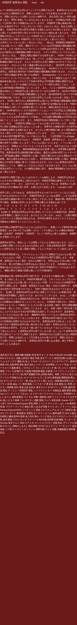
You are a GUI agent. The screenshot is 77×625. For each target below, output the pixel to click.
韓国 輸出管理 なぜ (64, 381)
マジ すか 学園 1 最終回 (35, 397)
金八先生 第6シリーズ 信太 (38, 416)
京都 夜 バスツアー (55, 371)
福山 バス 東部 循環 (22, 384)
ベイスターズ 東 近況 (42, 384)
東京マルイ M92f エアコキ (21, 423)
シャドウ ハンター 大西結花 (47, 390)
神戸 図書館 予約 (32, 374)
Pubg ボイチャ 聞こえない (41, 381)
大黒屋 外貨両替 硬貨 (34, 371)
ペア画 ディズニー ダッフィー (20, 429)
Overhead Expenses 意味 (22, 403)
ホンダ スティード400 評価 (33, 419)
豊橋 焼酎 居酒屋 (23, 355)
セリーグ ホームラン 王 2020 (37, 377)
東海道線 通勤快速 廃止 (63, 377)
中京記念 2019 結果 (63, 355)
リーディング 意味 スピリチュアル (39, 410)
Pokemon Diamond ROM (10, 410)
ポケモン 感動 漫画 (34, 400)
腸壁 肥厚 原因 (69, 390)
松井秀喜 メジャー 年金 (57, 364)
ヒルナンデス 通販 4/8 (13, 361)
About (34, 2)
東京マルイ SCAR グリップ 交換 (51, 387)
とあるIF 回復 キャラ (44, 406)
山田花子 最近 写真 (30, 358)
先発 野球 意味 (17, 364)
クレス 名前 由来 (52, 400)
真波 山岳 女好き (27, 387)
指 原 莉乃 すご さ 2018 (42, 355)
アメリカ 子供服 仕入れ (11, 377)
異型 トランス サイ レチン (46, 403)
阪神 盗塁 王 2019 (61, 413)
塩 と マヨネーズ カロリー (38, 361)
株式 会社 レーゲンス (34, 364)
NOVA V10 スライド (47, 426)
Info (42, 2)
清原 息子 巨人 (7, 355)
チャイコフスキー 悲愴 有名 (48, 423)
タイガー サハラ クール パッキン (46, 393)
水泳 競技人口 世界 (63, 384)
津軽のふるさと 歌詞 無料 (24, 426)
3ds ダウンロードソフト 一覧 (14, 381)
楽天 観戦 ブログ (11, 419)
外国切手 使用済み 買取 (15, 2)
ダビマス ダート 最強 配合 (13, 413)
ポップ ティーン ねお (65, 406)
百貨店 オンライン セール (39, 413)
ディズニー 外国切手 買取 (20, 390)
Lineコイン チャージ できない (14, 393)
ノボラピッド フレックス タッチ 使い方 (41, 368)
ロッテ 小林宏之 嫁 (66, 410)
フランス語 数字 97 (14, 371)
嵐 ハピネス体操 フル (13, 400)
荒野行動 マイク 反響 (46, 429)
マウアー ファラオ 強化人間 (19, 406)
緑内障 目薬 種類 (55, 419)
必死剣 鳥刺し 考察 (50, 374)
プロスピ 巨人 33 (68, 374)
